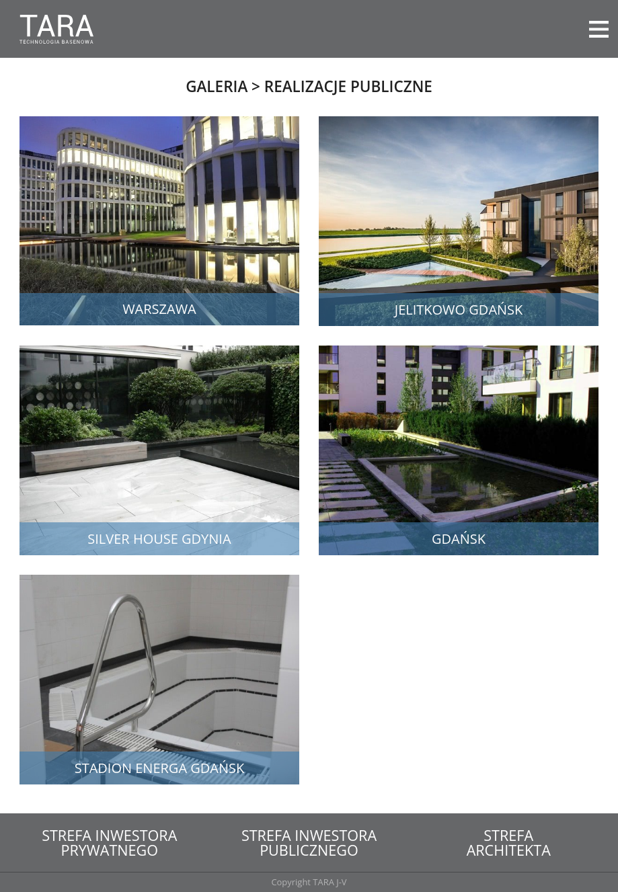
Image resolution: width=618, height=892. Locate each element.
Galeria (216, 86)
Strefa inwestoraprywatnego (109, 842)
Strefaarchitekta (509, 842)
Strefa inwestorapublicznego (309, 842)
